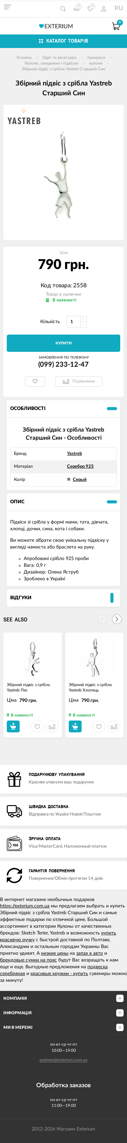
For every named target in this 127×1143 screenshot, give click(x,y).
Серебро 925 (80, 466)
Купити (64, 343)
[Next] (117, 619)
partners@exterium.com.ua (63, 1060)
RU (118, 8)
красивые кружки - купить (59, 973)
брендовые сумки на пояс (28, 960)
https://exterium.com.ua (24, 906)
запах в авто (89, 953)
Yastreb (74, 454)
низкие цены (54, 953)
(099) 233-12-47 (63, 364)
